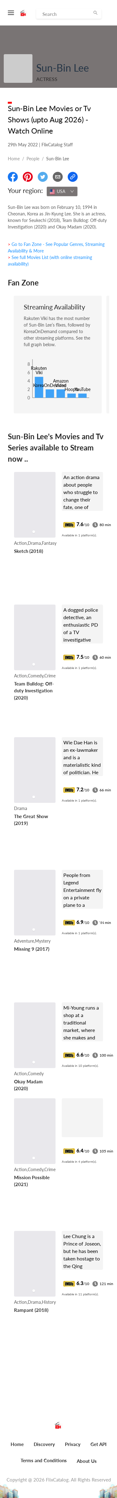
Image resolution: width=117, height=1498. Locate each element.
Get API (98, 1444)
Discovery (44, 1444)
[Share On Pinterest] (28, 177)
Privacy (72, 1444)
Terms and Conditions (44, 1460)
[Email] (58, 177)
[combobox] (62, 191)
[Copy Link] (73, 177)
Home (14, 158)
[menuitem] (17, 1447)
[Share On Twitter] (43, 177)
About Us (87, 1461)
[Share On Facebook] (13, 177)
